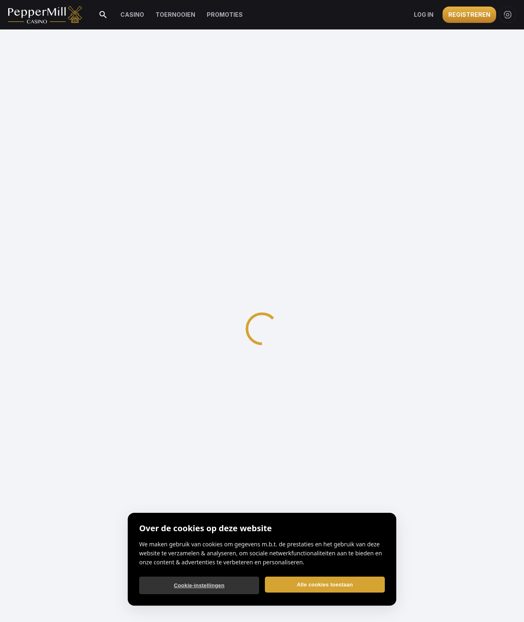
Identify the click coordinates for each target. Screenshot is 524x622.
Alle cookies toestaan (325, 585)
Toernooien (175, 14)
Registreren (469, 14)
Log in (424, 14)
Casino (132, 14)
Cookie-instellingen (199, 585)
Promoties (225, 14)
